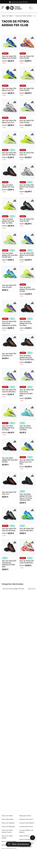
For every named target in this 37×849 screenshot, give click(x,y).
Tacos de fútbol (7, 16)
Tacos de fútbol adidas (23, 16)
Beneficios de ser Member (18, 2)
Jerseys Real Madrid (26, 823)
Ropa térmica (24, 836)
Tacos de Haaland (8, 823)
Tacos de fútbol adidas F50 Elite (13, 589)
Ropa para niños (25, 815)
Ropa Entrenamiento (26, 839)
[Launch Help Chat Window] (32, 837)
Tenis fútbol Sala (7, 819)
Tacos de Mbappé (8, 826)
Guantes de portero (26, 819)
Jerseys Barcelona (26, 826)
